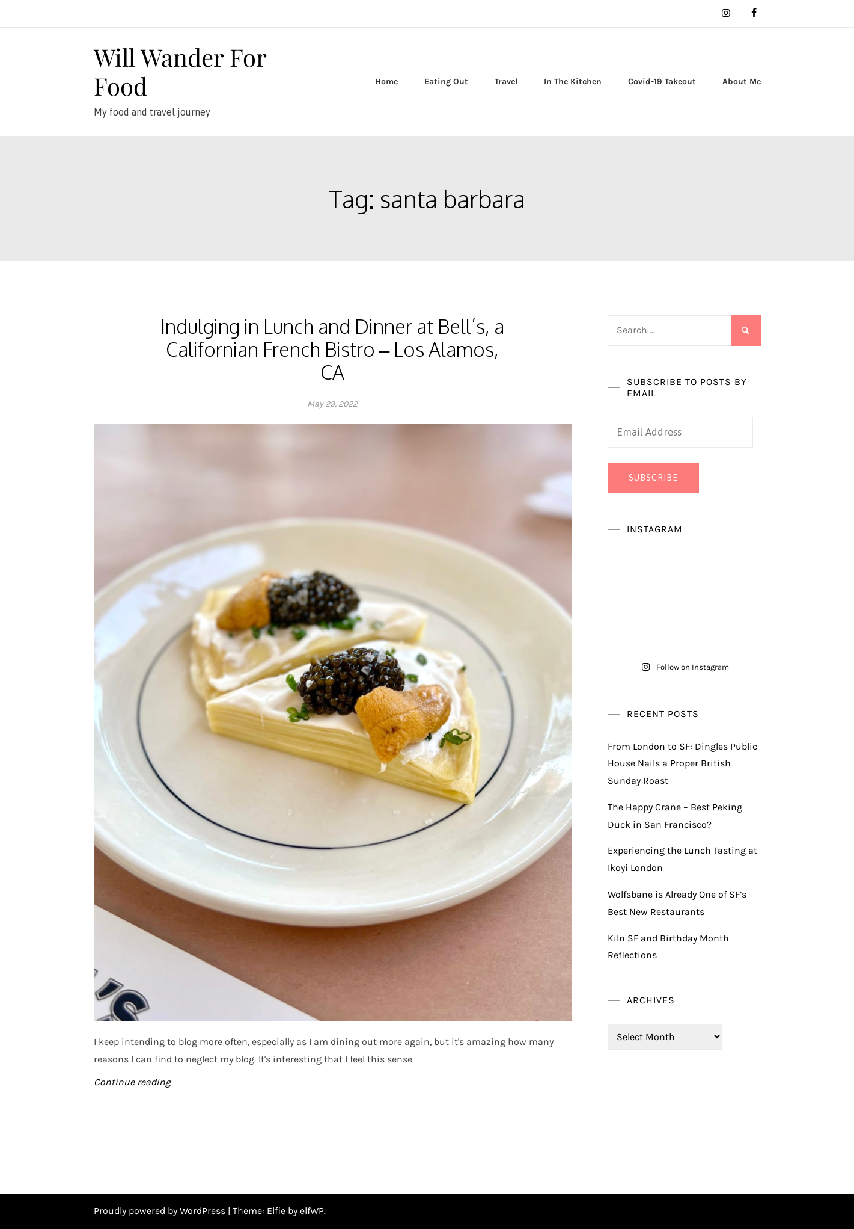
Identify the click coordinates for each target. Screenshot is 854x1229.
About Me (741, 81)
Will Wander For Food (180, 71)
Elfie (276, 1210)
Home (386, 81)
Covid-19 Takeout (662, 81)
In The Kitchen (573, 81)
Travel (506, 81)
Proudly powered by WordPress (161, 1210)
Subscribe (653, 477)
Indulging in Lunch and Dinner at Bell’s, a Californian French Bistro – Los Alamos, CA (332, 349)
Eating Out (446, 81)
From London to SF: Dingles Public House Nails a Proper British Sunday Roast (682, 764)
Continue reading (132, 1082)
